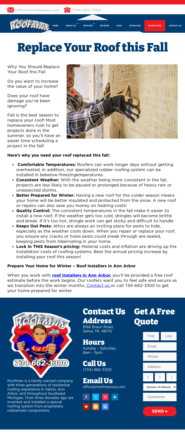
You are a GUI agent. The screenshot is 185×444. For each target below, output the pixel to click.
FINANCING (135, 26)
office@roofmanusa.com (104, 387)
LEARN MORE (154, 26)
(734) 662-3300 (97, 370)
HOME (55, 26)
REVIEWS (104, 26)
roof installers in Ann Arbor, (81, 275)
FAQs (119, 26)
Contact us (98, 286)
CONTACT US (175, 26)
